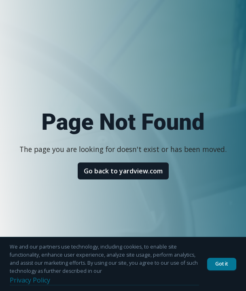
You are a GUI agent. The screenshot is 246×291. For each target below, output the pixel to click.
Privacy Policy (30, 280)
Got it (221, 263)
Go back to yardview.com (123, 171)
